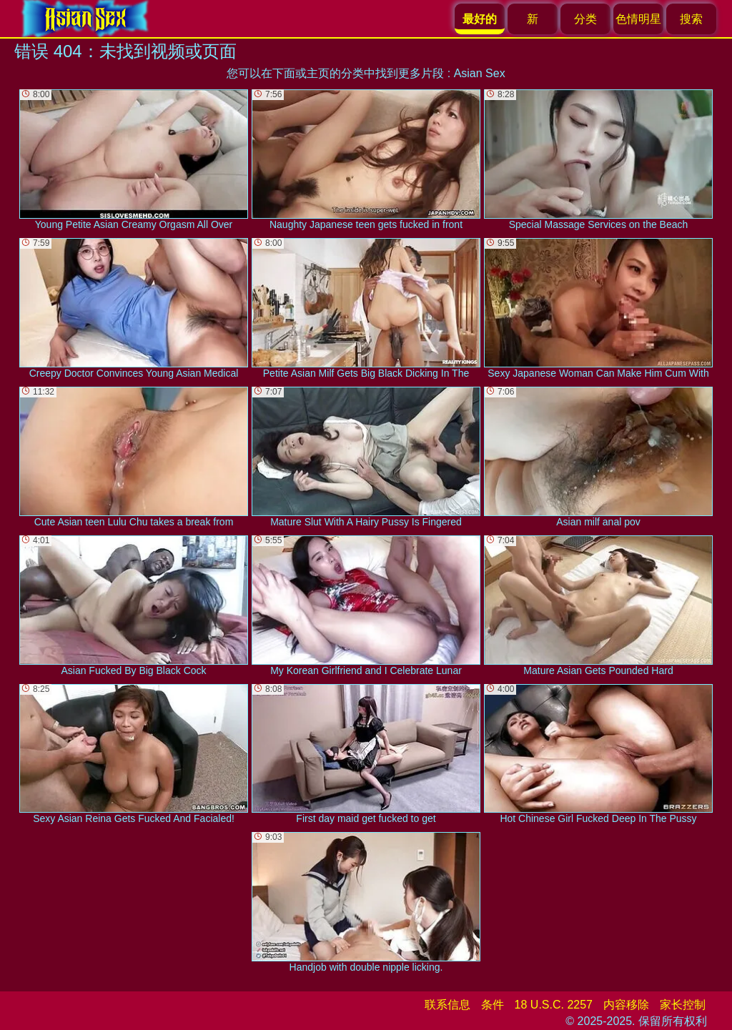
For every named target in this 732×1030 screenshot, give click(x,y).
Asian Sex (479, 73)
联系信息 (447, 1005)
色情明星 (638, 19)
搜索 (691, 19)
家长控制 (683, 1005)
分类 (585, 19)
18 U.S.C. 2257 (554, 1005)
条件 (492, 1005)
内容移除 (626, 1005)
